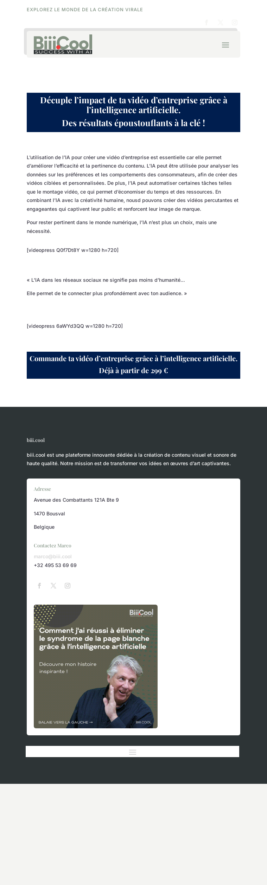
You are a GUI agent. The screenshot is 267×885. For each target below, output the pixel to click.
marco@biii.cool (53, 556)
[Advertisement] (133, 833)
